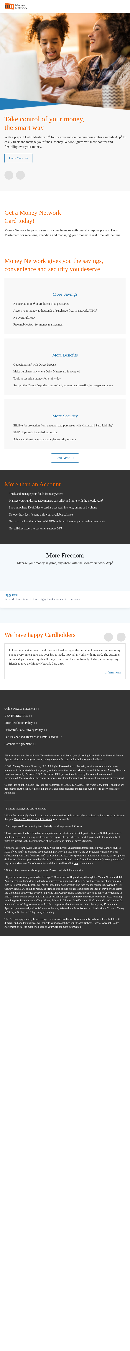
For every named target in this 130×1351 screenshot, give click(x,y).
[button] (123, 6)
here (24, 1274)
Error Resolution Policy (21, 1118)
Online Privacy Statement (23, 1104)
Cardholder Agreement (21, 1139)
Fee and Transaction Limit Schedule (54, 1222)
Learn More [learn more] (65, 599)
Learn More (19, 158)
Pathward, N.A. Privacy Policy (26, 1125)
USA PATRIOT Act (18, 1111)
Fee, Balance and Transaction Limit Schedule (35, 1132)
